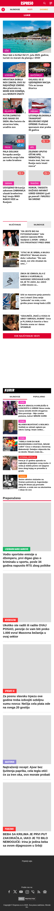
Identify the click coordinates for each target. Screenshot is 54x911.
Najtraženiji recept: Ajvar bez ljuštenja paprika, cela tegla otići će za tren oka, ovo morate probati (26, 771)
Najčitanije (15, 225)
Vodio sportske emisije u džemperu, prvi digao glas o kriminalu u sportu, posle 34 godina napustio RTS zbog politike (26, 560)
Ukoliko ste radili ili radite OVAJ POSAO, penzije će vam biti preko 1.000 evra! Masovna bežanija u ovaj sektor (26, 631)
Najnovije (39, 225)
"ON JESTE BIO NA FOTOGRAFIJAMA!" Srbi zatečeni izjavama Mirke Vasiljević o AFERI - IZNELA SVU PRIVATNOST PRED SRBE (35, 237)
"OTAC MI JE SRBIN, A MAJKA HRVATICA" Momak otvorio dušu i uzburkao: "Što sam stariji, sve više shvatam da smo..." (35, 258)
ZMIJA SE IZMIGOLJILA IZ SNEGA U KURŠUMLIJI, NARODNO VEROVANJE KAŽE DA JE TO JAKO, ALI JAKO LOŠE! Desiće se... (35, 279)
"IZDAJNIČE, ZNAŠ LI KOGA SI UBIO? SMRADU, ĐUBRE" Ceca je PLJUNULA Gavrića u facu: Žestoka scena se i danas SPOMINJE (35, 321)
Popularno (39, 397)
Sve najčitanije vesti (27, 336)
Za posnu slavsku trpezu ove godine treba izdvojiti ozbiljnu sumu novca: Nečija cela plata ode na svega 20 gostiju (26, 702)
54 (20, 145)
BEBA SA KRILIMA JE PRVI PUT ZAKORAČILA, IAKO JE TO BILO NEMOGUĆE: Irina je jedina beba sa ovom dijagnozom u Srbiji (25, 840)
